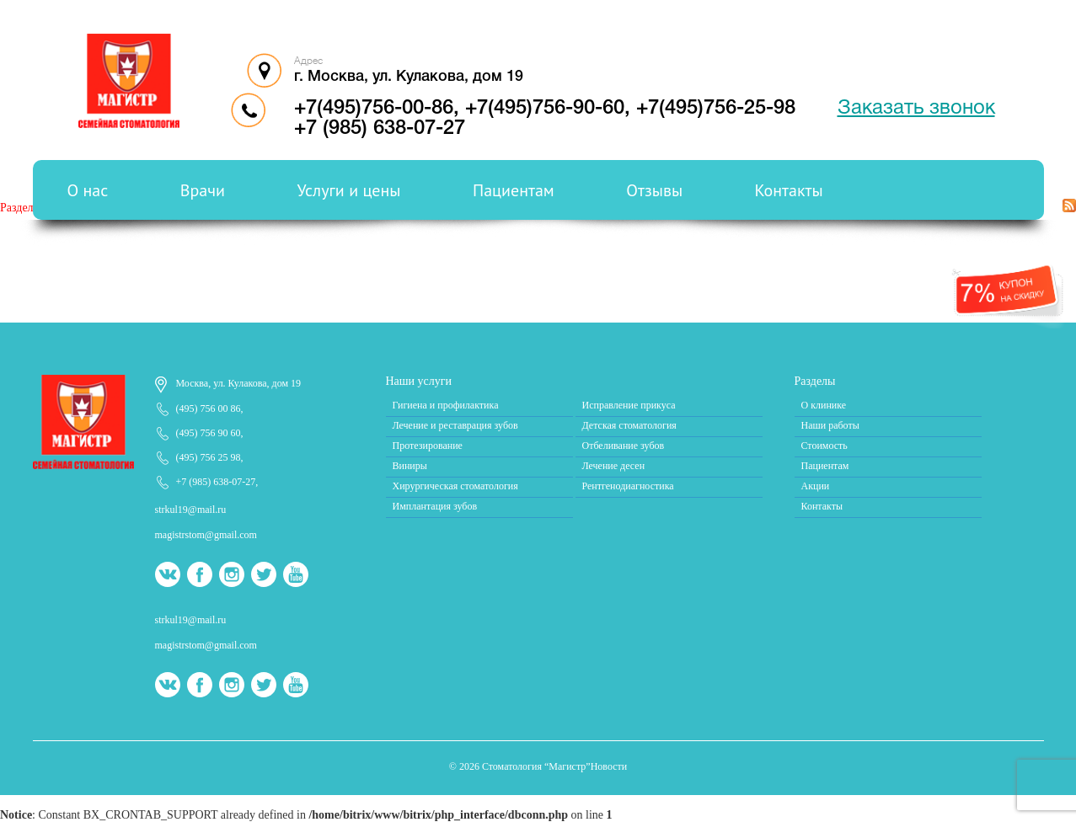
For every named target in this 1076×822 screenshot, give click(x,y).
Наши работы (830, 425)
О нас (88, 190)
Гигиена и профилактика (446, 405)
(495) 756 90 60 (208, 433)
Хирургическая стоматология (455, 486)
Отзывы (654, 190)
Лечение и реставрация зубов (455, 425)
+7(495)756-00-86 (373, 108)
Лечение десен (613, 466)
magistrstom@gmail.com (206, 535)
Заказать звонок (916, 108)
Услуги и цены (348, 190)
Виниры (410, 466)
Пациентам (513, 190)
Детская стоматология (629, 425)
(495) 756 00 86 (208, 408)
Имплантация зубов (435, 506)
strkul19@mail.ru (191, 509)
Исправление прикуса (629, 405)
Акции (815, 486)
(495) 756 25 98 (208, 457)
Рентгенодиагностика (628, 486)
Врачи (202, 190)
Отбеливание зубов (623, 445)
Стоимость (824, 445)
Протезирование (428, 445)
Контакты (789, 190)
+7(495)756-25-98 (715, 108)
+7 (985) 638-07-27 (379, 129)
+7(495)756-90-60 (544, 108)
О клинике (824, 405)
